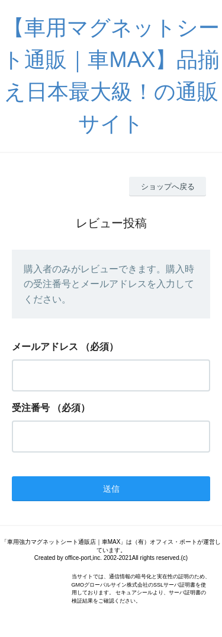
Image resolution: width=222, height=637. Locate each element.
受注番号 (31, 408)
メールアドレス (45, 347)
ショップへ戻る (168, 186)
